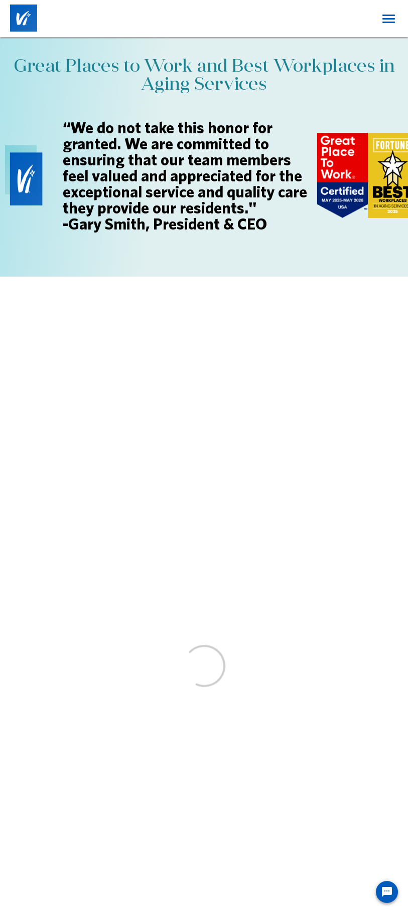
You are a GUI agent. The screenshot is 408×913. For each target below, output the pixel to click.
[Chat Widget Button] (387, 892)
